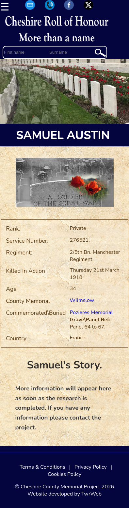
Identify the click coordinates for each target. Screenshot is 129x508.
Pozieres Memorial (91, 312)
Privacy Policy (90, 467)
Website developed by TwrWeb (64, 494)
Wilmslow (82, 300)
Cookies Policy (64, 474)
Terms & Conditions (42, 467)
